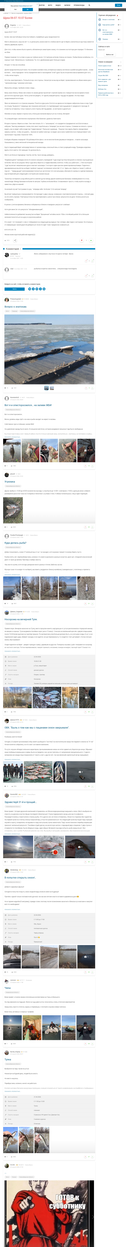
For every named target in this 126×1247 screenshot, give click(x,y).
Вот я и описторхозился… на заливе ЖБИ (108, 32)
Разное (14, 1177)
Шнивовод (14, 870)
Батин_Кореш (15, 1052)
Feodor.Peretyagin (16, 535)
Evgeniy (13, 25)
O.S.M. (12, 1165)
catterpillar (14, 254)
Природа (14, 311)
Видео (58, 5)
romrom (13, 980)
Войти (15, 289)
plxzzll (12, 474)
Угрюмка (105, 39)
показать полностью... (13, 437)
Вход (118, 5)
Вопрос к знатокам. (109, 19)
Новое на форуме (105, 62)
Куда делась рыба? (108, 25)
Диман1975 (14, 720)
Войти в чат (109, 54)
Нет (15, 9)
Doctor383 (14, 794)
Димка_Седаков (16, 611)
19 (7, 786)
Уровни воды (79, 5)
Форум (42, 5)
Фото (50, 5)
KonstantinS (14, 397)
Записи (67, 5)
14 (7, 388)
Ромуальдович (15, 299)
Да (27, 9)
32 (7, 972)
